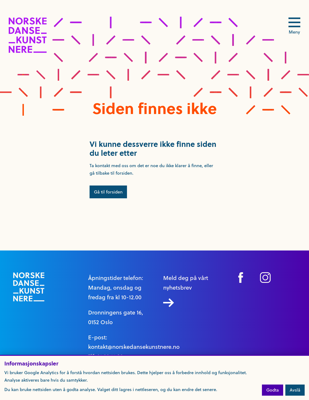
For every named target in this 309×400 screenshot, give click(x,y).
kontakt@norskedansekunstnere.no (134, 347)
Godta (272, 390)
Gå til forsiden (108, 192)
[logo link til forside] (28, 52)
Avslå (295, 390)
